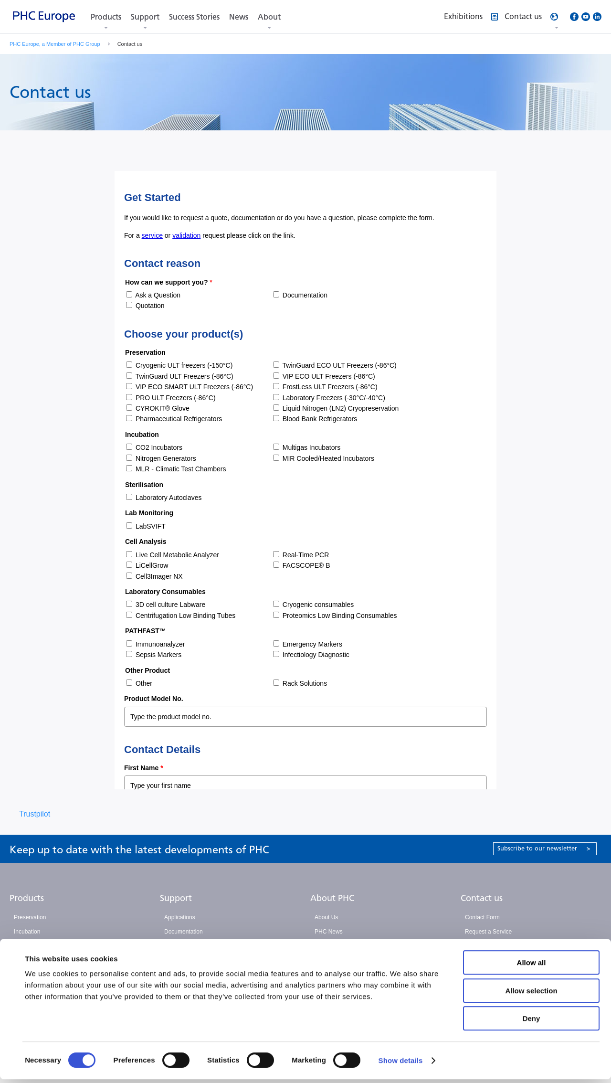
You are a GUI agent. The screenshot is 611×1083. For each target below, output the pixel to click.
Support (145, 16)
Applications (179, 917)
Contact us (482, 898)
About (269, 16)
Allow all (531, 966)
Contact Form (482, 917)
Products (106, 16)
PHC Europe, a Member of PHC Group (55, 44)
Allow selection (531, 994)
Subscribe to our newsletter (543, 848)
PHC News (329, 931)
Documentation (183, 931)
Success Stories (194, 16)
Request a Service (488, 931)
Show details (401, 1064)
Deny (531, 1022)
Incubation (27, 931)
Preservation (30, 917)
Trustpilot (34, 814)
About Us (326, 917)
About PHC (332, 898)
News (238, 16)
